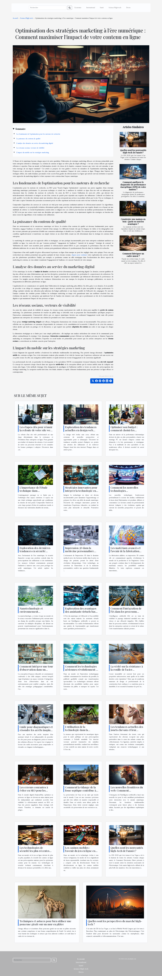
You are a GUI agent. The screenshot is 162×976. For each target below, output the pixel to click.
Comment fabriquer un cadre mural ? (133, 254)
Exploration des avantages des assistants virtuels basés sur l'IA (81, 611)
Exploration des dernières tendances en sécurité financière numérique (35, 551)
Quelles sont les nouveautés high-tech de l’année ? (133, 151)
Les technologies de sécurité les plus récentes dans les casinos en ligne (34, 851)
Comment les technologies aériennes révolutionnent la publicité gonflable (81, 669)
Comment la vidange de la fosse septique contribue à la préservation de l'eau (80, 790)
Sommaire (20, 129)
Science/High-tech (115, 7)
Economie (78, 7)
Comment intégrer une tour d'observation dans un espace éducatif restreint (36, 669)
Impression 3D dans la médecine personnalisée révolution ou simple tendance (79, 552)
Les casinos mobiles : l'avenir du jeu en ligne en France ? (80, 851)
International (90, 7)
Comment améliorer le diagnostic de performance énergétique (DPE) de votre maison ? (133, 186)
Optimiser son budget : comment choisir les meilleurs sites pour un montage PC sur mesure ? (126, 431)
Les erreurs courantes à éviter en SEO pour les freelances (34, 790)
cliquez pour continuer (79, 255)
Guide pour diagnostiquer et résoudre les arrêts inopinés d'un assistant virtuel (36, 730)
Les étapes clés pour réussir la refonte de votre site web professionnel (36, 430)
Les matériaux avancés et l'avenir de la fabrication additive (126, 551)
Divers (128, 7)
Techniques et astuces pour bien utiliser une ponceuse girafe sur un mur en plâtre (45, 922)
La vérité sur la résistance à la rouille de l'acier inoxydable (127, 669)
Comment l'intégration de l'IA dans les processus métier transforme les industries (126, 613)
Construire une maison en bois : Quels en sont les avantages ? (133, 221)
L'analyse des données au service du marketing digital (34, 143)
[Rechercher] (47, 8)
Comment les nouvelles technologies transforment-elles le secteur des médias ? (124, 492)
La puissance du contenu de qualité (28, 138)
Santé (102, 7)
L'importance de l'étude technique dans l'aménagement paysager (35, 491)
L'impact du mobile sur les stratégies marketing (32, 152)
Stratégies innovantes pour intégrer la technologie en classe (81, 491)
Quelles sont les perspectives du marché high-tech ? (115, 922)
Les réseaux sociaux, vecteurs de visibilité (30, 148)
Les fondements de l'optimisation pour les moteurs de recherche (38, 134)
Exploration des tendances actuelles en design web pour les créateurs (80, 430)
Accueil (15, 18)
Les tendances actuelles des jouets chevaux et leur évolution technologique (127, 730)
